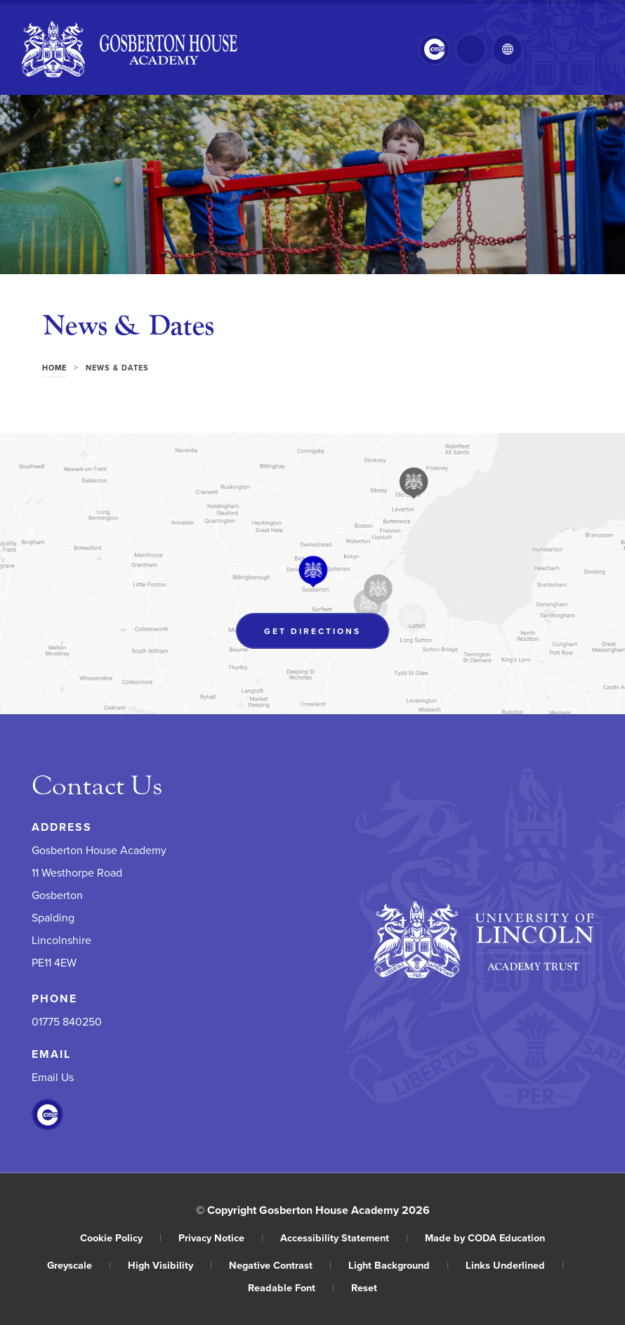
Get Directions (312, 631)
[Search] (471, 49)
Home (54, 367)
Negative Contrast (280, 1265)
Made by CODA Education (485, 1237)
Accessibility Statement (344, 1237)
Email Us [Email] (53, 1077)
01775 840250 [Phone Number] (67, 1022)
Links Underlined (515, 1265)
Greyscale (79, 1265)
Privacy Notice (220, 1237)
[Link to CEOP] (434, 49)
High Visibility (170, 1265)
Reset (364, 1287)
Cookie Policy (121, 1237)
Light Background (398, 1265)
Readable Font (291, 1287)
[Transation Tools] (507, 49)
